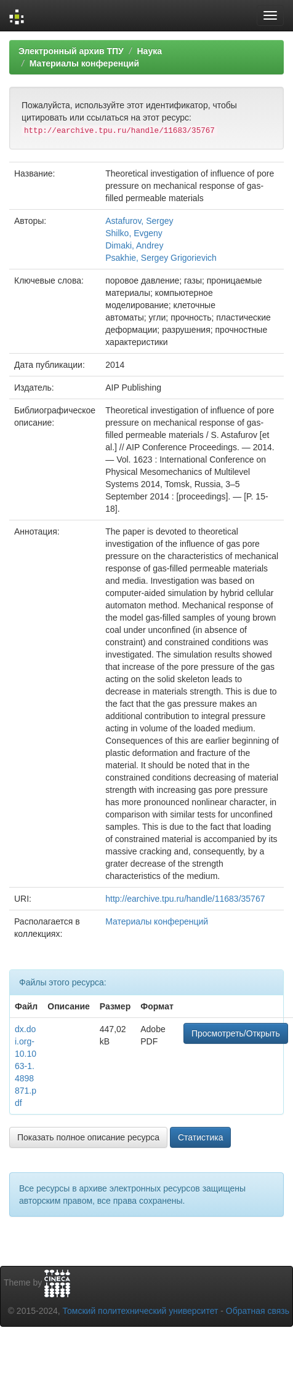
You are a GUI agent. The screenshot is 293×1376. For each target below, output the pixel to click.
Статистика (200, 1137)
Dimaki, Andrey (134, 245)
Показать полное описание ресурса (88, 1137)
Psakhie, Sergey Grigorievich (161, 258)
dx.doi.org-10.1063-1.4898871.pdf (25, 1066)
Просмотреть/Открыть (235, 1033)
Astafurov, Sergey (139, 221)
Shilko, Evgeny (134, 233)
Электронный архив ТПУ (71, 51)
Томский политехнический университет (141, 1311)
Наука (149, 51)
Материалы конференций (84, 63)
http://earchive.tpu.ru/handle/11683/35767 (185, 899)
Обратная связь (257, 1311)
